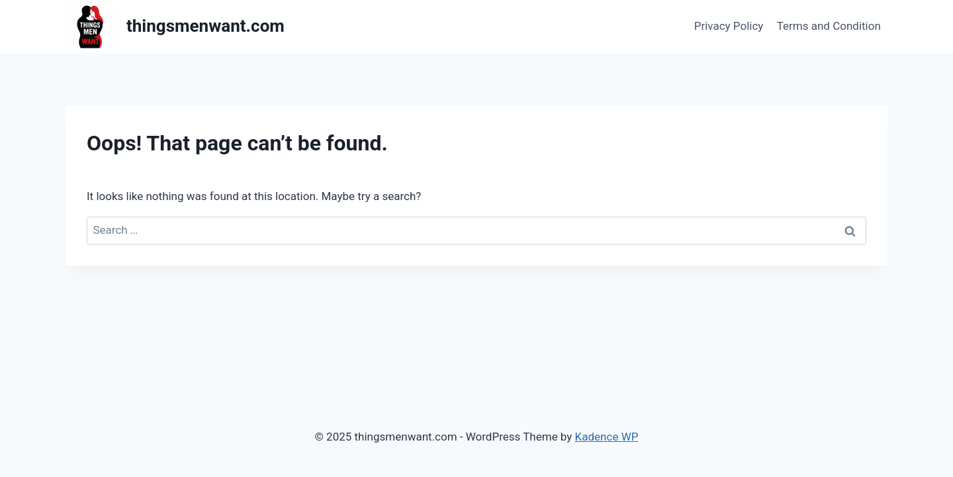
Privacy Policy (729, 25)
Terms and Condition (829, 25)
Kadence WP (607, 436)
